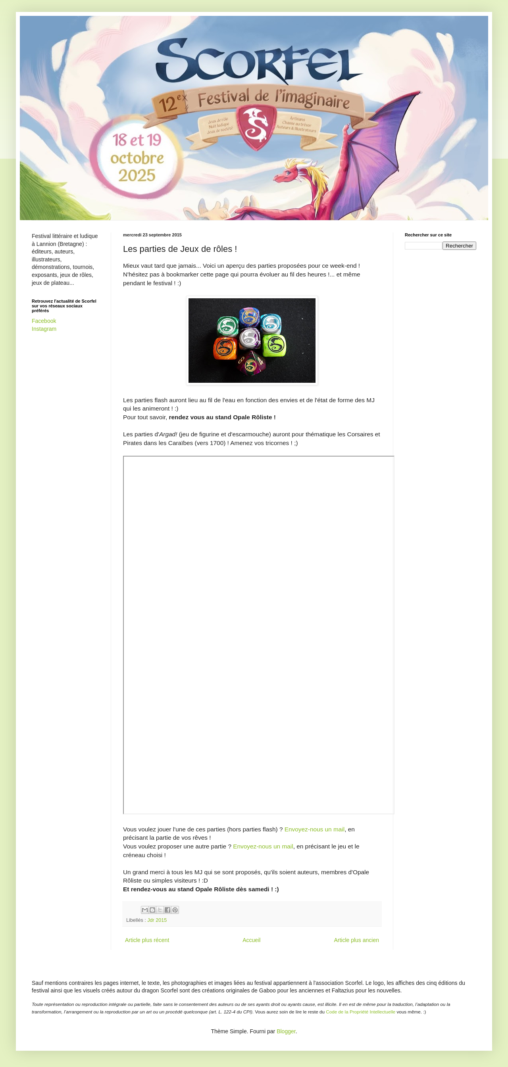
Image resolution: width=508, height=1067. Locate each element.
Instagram (44, 329)
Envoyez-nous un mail (314, 829)
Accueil (251, 940)
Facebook (44, 321)
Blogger (286, 1031)
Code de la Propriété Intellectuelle (360, 1011)
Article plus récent (147, 940)
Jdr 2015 (157, 920)
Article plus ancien (356, 940)
